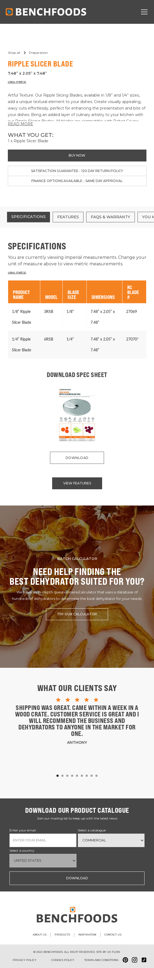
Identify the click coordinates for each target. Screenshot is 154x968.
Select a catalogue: (92, 830)
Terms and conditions (101, 960)
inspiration (87, 934)
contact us (112, 934)
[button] (143, 11)
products (62, 934)
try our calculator (77, 614)
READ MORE (20, 123)
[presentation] (105, 860)
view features (77, 483)
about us (39, 934)
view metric (17, 82)
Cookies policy (62, 960)
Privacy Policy (24, 960)
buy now (77, 155)
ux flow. (113, 952)
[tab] (28, 217)
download (77, 458)
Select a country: (22, 850)
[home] (45, 12)
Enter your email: (22, 830)
